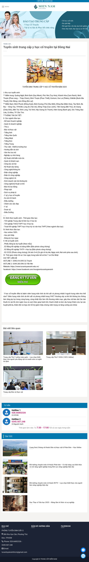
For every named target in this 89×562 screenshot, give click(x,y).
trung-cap (7, 44)
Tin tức (8, 436)
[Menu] (5, 6)
